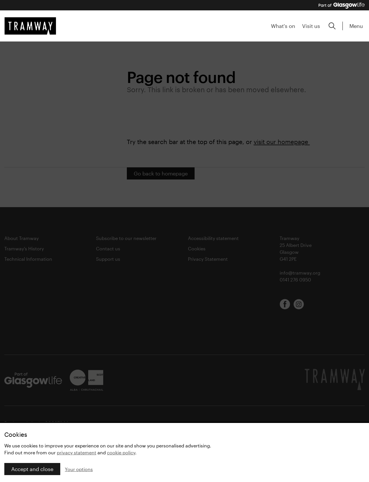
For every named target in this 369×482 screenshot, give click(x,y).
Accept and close (32, 469)
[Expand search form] (332, 26)
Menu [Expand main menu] (356, 26)
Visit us (311, 26)
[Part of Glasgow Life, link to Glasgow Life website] (342, 5)
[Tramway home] (30, 26)
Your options (79, 469)
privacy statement (76, 452)
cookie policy (121, 452)
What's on (283, 26)
